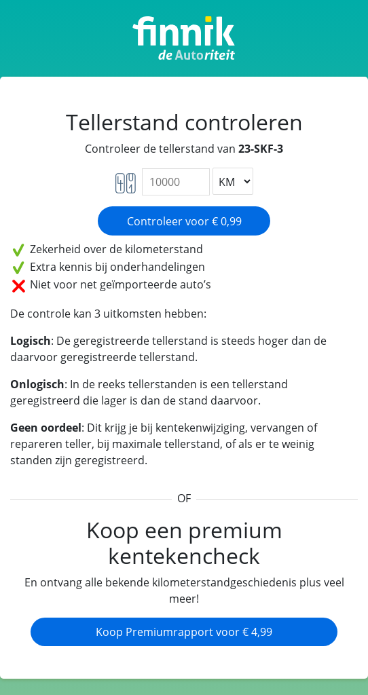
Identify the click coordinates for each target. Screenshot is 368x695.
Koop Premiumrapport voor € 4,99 (184, 631)
